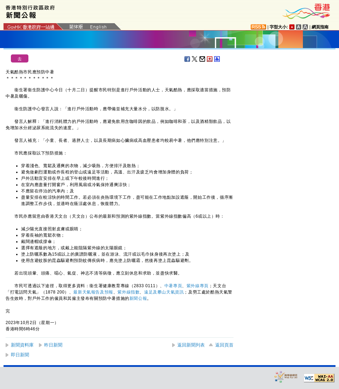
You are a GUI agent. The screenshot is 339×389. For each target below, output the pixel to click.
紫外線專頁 (198, 285)
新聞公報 (138, 298)
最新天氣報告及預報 (93, 292)
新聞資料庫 (22, 345)
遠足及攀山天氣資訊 (164, 292)
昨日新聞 (53, 345)
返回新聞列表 (191, 345)
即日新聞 (20, 354)
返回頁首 (224, 345)
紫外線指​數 (128, 292)
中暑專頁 (173, 285)
